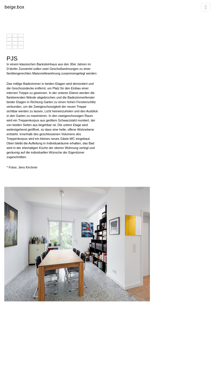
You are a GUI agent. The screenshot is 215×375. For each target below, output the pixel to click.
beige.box (14, 7)
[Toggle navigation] (205, 7)
